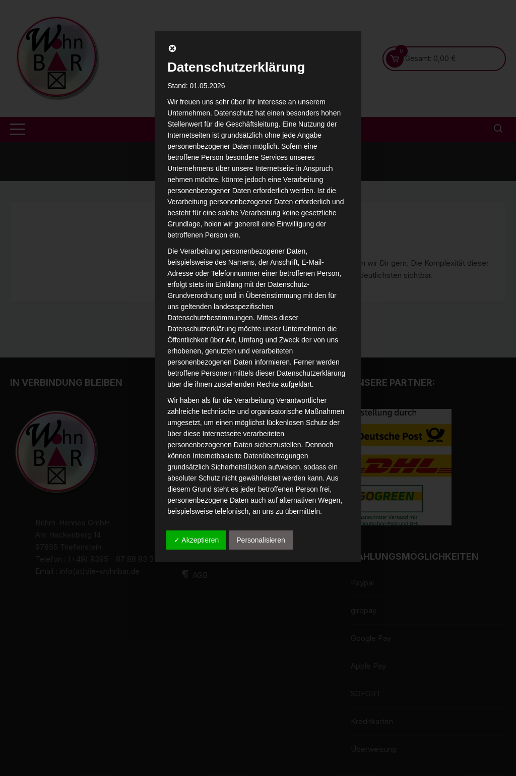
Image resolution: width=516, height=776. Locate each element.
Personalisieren (260, 540)
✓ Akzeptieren (196, 540)
